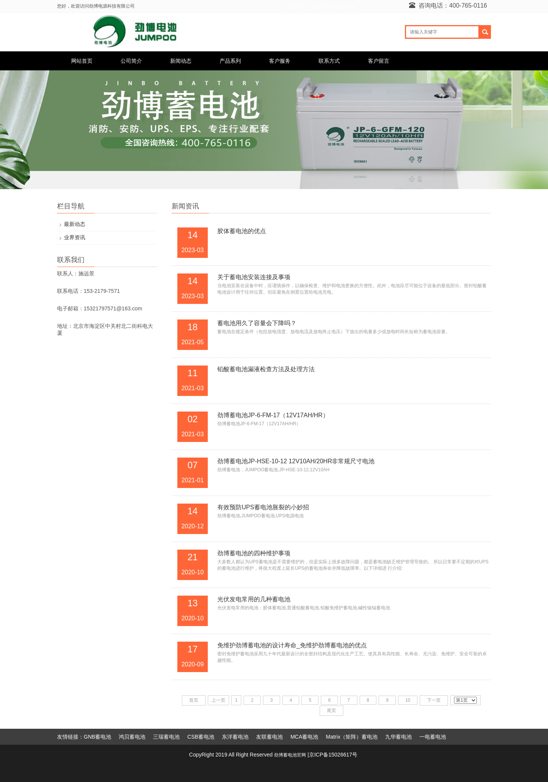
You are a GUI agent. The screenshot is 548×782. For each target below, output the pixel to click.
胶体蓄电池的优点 (241, 231)
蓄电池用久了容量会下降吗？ (256, 323)
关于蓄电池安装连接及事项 (253, 277)
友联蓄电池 (269, 737)
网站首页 (81, 61)
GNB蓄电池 (97, 737)
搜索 (485, 32)
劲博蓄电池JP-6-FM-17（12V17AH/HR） (273, 415)
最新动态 (74, 224)
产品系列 (230, 61)
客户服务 (279, 61)
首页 (193, 700)
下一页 (434, 700)
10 (407, 700)
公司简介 (131, 61)
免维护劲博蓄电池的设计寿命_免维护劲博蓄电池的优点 (292, 645)
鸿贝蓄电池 (132, 737)
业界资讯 (74, 237)
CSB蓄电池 (200, 737)
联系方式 (329, 61)
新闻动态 (180, 61)
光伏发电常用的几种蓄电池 (253, 599)
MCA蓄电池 (304, 737)
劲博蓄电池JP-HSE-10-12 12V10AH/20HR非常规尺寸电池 (295, 461)
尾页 (331, 710)
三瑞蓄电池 (166, 737)
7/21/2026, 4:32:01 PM (331, 7)
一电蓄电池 (432, 737)
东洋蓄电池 (235, 737)
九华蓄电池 (398, 737)
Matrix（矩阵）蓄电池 (352, 737)
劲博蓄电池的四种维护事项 (253, 553)
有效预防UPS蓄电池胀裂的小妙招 (263, 507)
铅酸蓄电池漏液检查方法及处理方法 (266, 369)
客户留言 (378, 61)
